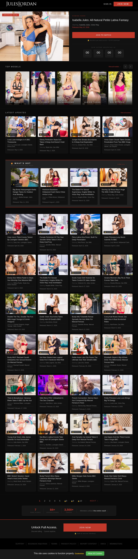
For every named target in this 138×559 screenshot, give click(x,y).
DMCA (103, 544)
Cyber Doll (113, 481)
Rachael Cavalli (18, 365)
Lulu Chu (81, 362)
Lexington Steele (26, 145)
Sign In (108, 4)
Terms (54, 544)
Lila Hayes (113, 442)
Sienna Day (82, 406)
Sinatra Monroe (115, 283)
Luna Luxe (16, 145)
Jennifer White (50, 245)
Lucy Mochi (114, 242)
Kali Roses (113, 324)
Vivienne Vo (82, 283)
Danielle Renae (83, 324)
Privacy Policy (68, 544)
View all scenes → (126, 112)
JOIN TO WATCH (103, 35)
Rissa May (111, 195)
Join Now (123, 4)
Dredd (55, 322)
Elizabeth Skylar (115, 365)
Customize (79, 554)
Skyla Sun (49, 147)
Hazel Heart (17, 481)
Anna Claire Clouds (116, 145)
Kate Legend (50, 362)
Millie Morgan (82, 481)
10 (80, 501)
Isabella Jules (84, 25)
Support (20, 544)
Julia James (17, 442)
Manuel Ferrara (91, 406)
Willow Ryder (17, 283)
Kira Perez (81, 242)
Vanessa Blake (18, 403)
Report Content (88, 544)
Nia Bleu (48, 445)
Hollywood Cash (124, 242)
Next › (94, 501)
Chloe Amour (52, 197)
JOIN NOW (85, 527)
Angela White (82, 197)
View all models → (115, 66)
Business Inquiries (37, 544)
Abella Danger (23, 197)
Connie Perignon (19, 324)
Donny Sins (11, 146)
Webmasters (116, 544)
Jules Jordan (119, 195)
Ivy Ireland (81, 442)
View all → (122, 164)
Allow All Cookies (95, 553)
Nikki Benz (49, 403)
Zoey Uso (16, 242)
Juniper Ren (82, 145)
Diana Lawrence (51, 483)
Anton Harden (12, 284)
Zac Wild (56, 147)
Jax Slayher (113, 146)
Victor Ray (95, 25)
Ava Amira (49, 322)
